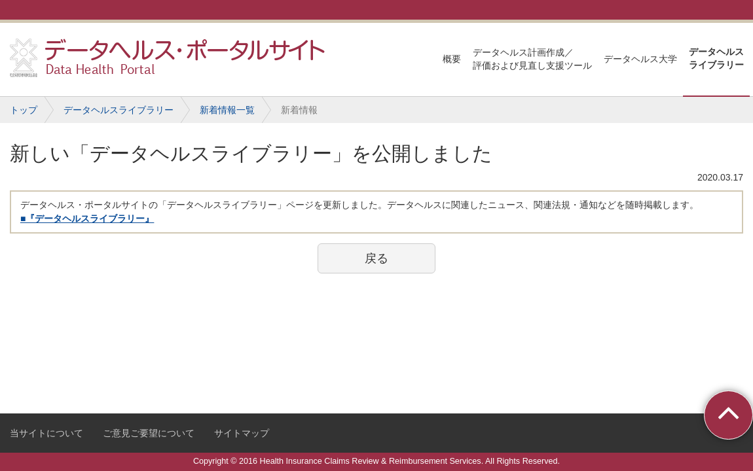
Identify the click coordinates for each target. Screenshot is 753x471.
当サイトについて (46, 433)
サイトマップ (241, 433)
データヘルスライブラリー (716, 58)
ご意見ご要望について (148, 433)
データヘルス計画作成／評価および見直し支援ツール (532, 59)
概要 (452, 59)
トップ (23, 110)
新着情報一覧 (227, 110)
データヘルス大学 (640, 59)
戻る (376, 258)
